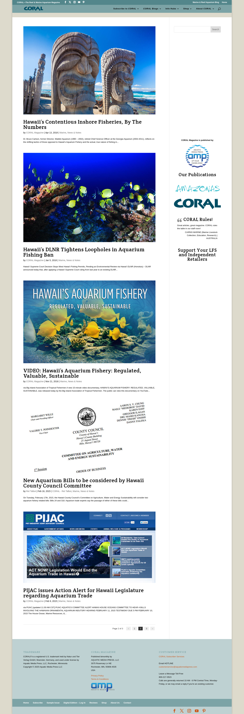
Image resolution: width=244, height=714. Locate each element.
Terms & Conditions (100, 679)
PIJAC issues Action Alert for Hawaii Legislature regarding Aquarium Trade (83, 593)
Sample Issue (53, 703)
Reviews (93, 703)
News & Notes (74, 132)
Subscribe (38, 703)
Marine (63, 132)
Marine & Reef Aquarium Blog (206, 2)
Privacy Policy (97, 676)
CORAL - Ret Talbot (61, 491)
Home (224, 2)
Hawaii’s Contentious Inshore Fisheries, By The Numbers (82, 124)
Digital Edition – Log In (74, 703)
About (203, 9)
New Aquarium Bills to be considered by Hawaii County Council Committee (83, 483)
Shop (186, 9)
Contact (127, 703)
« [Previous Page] (128, 628)
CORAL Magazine (35, 132)
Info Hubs (170, 9)
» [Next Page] (152, 628)
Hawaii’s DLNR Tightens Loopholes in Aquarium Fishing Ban (84, 252)
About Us (115, 703)
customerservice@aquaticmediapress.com (178, 666)
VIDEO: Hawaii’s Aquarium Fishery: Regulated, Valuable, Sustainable (82, 373)
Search (215, 29)
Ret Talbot (31, 491)
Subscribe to (124, 9)
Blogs (150, 9)
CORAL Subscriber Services (171, 656)
